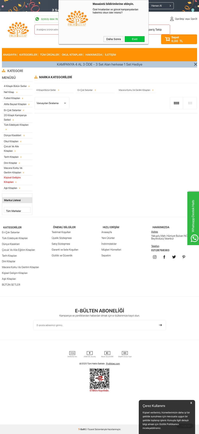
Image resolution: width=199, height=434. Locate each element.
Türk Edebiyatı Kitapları (16, 124)
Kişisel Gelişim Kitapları (12, 178)
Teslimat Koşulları (61, 231)
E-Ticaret (89, 429)
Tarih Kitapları (11, 156)
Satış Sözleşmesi (61, 243)
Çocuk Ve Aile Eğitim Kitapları (18, 248)
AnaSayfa (10, 54)
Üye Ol (194, 19)
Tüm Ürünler (49, 54)
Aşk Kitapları (10, 187)
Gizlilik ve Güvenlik (62, 254)
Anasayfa (106, 231)
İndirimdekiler (109, 243)
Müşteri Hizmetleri (111, 248)
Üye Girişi (179, 19)
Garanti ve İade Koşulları (65, 248)
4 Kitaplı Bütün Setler (15, 86)
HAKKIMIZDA (94, 54)
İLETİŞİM (110, 54)
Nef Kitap (9, 92)
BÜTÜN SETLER (11, 283)
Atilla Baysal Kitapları (15, 104)
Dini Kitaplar (10, 162)
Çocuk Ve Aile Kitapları (11, 148)
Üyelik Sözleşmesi (62, 237)
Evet (134, 39)
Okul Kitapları (72, 54)
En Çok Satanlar (12, 110)
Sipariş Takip (154, 29)
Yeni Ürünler (108, 237)
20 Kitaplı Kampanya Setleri (15, 117)
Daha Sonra (113, 39)
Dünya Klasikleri (13, 134)
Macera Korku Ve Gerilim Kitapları (17, 169)
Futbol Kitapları (12, 98)
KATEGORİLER (28, 54)
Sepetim (106, 254)
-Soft (81, 429)
